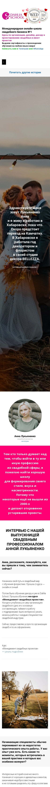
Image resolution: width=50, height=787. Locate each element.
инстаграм (25, 441)
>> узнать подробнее (12, 651)
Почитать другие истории (25, 72)
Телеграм (23, 48)
